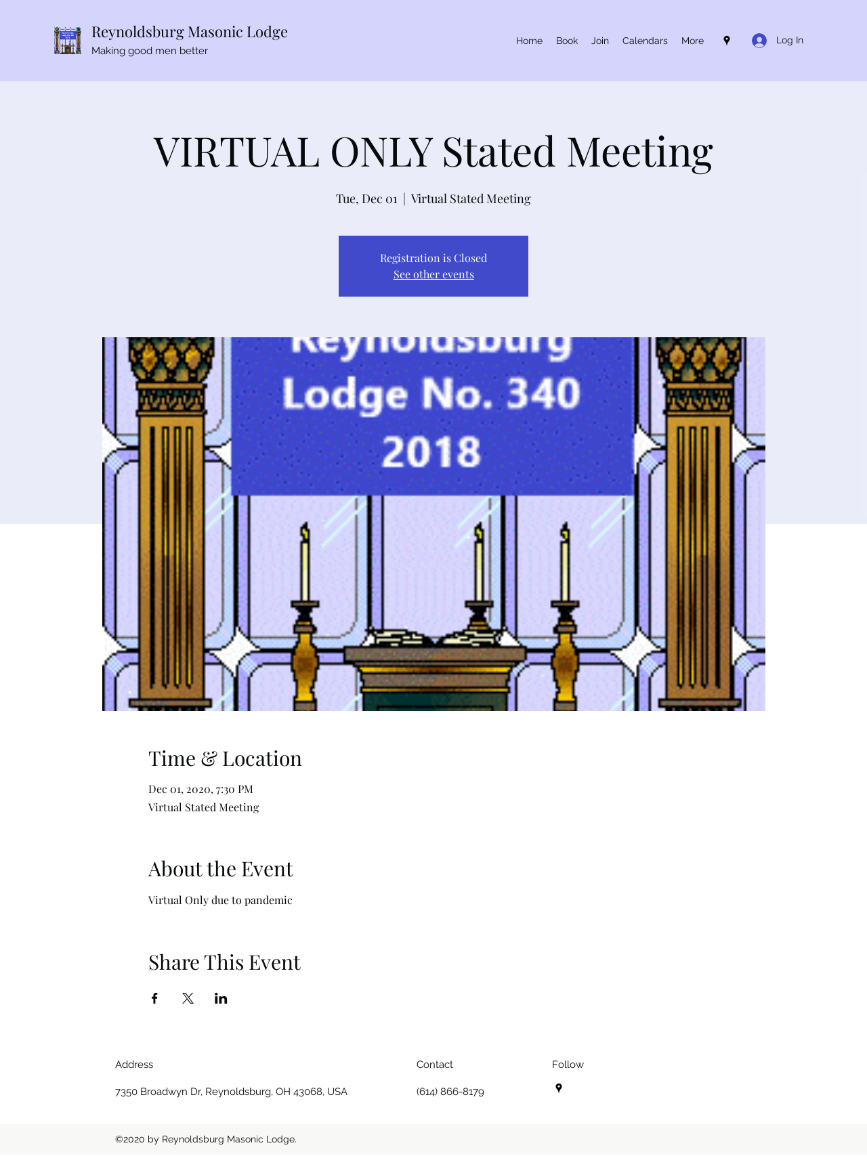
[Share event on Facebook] (154, 998)
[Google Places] (727, 40)
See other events (434, 274)
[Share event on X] (188, 998)
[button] (645, 40)
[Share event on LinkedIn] (221, 998)
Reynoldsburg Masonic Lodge (189, 31)
